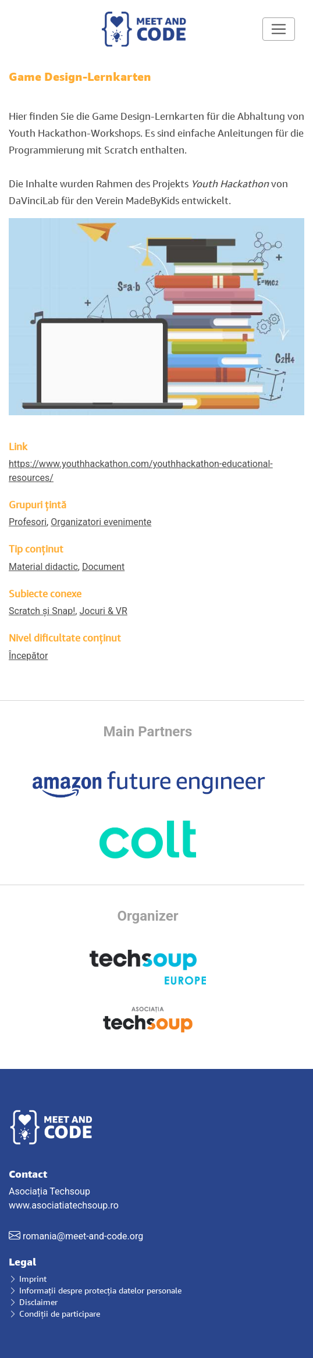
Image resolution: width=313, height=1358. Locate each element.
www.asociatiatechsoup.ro (64, 1205)
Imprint (28, 1279)
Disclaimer (33, 1302)
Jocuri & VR (103, 610)
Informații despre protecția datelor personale (95, 1290)
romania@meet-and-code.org (83, 1236)
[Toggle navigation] (278, 29)
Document (103, 566)
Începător (28, 655)
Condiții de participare (54, 1313)
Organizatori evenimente (101, 521)
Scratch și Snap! (42, 610)
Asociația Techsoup (156, 1176)
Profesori (28, 521)
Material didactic (43, 566)
